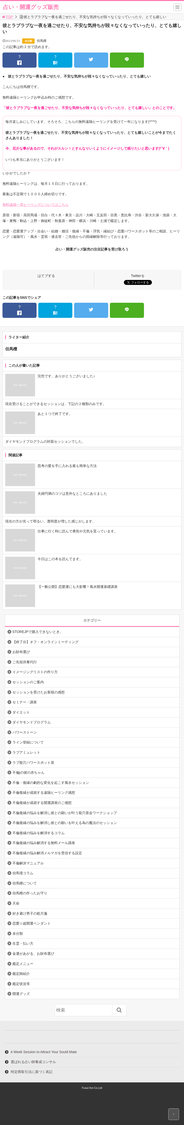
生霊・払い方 (22, 943)
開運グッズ (21, 994)
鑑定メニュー (22, 964)
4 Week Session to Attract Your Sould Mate (44, 1052)
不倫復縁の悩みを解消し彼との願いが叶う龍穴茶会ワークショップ (64, 813)
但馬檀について (24, 883)
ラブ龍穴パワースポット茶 (33, 763)
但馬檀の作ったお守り (29, 893)
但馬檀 (41, 41)
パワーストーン (24, 732)
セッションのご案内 (28, 682)
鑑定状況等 (21, 984)
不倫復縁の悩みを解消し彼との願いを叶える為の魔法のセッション (64, 823)
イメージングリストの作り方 (35, 672)
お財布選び (21, 652)
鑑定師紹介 (21, 974)
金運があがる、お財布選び (33, 954)
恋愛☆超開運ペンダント (31, 923)
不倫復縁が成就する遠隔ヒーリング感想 (43, 793)
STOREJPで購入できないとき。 (37, 632)
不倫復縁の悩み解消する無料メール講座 (43, 843)
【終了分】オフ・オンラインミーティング (45, 642)
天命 (15, 903)
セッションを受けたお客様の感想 (38, 692)
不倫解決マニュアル (28, 863)
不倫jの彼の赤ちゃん (28, 772)
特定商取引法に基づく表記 (31, 1072)
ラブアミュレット (26, 752)
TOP (7, 17)
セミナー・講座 (24, 702)
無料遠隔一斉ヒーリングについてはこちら (35, 205)
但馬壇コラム (22, 873)
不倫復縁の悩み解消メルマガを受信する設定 (47, 853)
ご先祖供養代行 (24, 662)
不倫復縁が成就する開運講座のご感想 (42, 803)
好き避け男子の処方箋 (29, 913)
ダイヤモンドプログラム (31, 722)
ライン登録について (28, 742)
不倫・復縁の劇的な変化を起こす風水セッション (50, 783)
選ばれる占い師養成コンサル (33, 1062)
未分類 (28, 41)
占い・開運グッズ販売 (31, 7)
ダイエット (21, 712)
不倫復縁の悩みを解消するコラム (38, 833)
